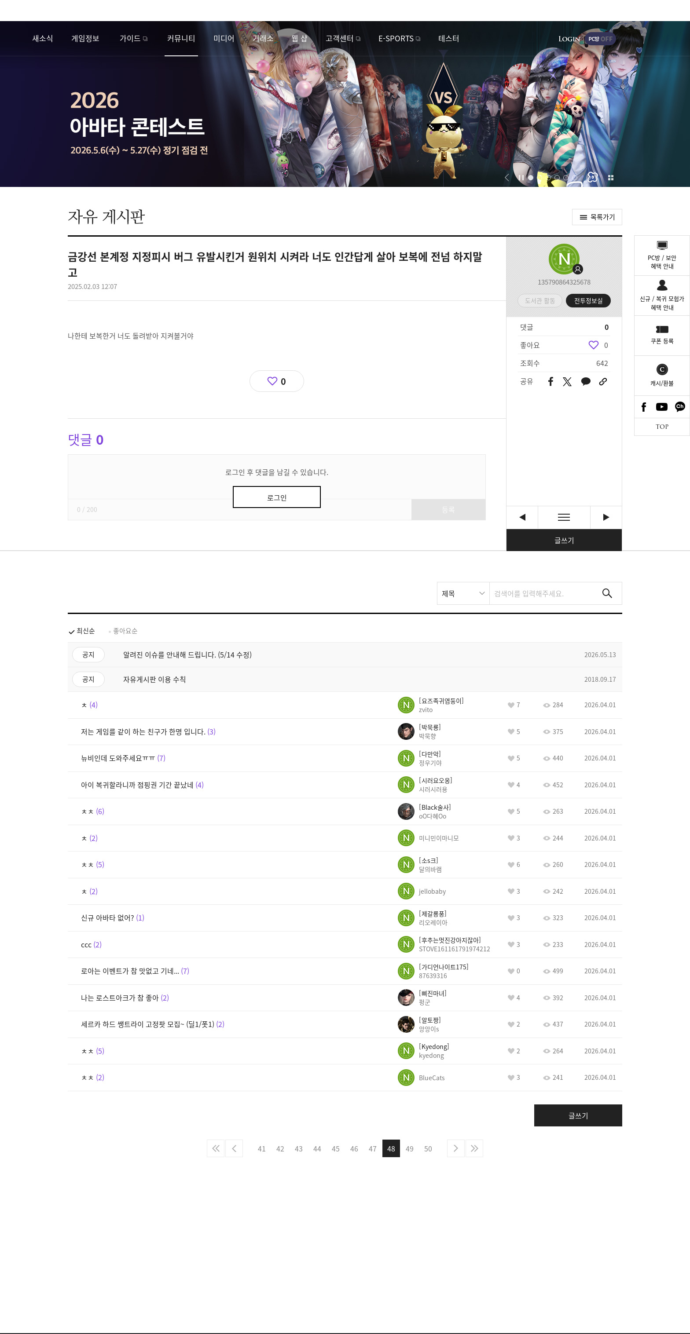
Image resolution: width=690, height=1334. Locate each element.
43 (299, 1148)
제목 (448, 593)
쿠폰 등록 (662, 340)
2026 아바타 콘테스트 (345, 104)
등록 (448, 509)
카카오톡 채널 (680, 407)
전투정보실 (588, 300)
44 (317, 1148)
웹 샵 (299, 38)
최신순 (86, 631)
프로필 (564, 259)
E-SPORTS (396, 38)
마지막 (474, 1148)
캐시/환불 (662, 383)
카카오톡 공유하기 (586, 382)
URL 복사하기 (603, 382)
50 (428, 1148)
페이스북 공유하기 (550, 382)
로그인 (569, 39)
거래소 (263, 38)
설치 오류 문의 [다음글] (606, 517)
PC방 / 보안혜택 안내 (662, 261)
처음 (215, 1148)
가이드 (130, 38)
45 (336, 1148)
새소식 (42, 38)
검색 (607, 593)
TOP (662, 426)
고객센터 (340, 38)
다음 (456, 1148)
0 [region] (606, 345)
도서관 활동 (540, 300)
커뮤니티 (181, 38)
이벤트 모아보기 (610, 177)
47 (373, 1148)
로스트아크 (16, 38)
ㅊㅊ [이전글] (522, 517)
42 (280, 1148)
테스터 (448, 38)
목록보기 (564, 517)
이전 (234, 1148)
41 (262, 1148)
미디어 (224, 38)
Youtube (662, 407)
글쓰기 (564, 540)
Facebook (644, 407)
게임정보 (85, 38)
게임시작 (657, 38)
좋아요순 (125, 631)
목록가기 (603, 217)
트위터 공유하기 (567, 381)
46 (354, 1148)
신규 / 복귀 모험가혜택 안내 (662, 302)
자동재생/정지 (521, 177)
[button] (507, 177)
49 (410, 1148)
